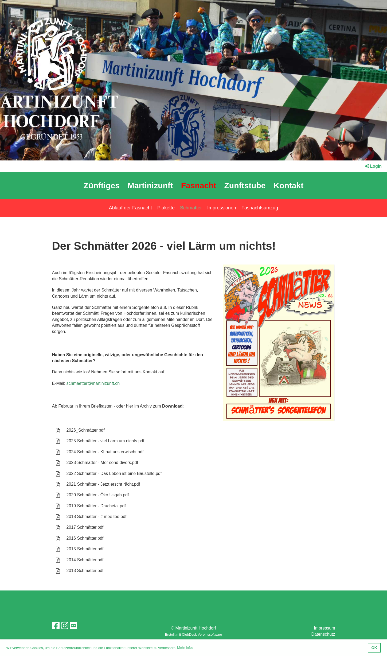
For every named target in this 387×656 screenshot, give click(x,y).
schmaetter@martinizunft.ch (93, 383)
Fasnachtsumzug (259, 207)
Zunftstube (245, 185)
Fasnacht (198, 185)
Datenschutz (323, 634)
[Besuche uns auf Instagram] (64, 626)
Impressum (324, 628)
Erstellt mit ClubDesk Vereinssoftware (193, 634)
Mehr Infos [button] (185, 648)
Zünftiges (102, 185)
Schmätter (191, 207)
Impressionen (221, 207)
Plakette (166, 207)
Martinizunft (150, 185)
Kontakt (288, 185)
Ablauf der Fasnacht (130, 207)
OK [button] (374, 648)
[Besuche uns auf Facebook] (56, 626)
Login (373, 166)
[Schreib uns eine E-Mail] (73, 626)
